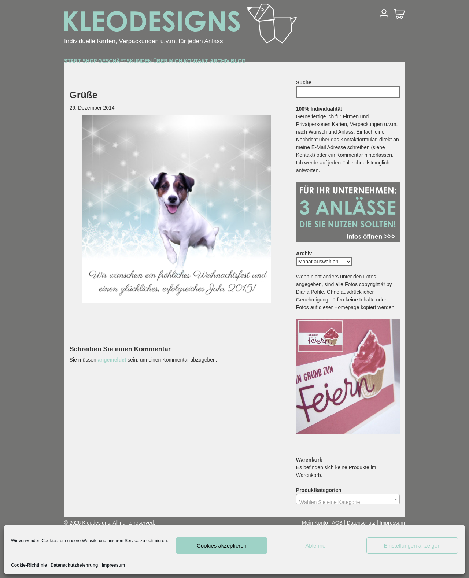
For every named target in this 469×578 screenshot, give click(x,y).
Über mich (248, 62)
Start (82, 62)
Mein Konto (315, 523)
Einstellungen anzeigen (412, 545)
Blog (381, 62)
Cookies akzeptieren (222, 545)
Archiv (343, 63)
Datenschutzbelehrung (74, 565)
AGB (337, 523)
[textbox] (347, 502)
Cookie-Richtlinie (29, 565)
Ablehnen (316, 545)
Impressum (113, 565)
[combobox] (348, 499)
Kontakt (298, 63)
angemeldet (112, 360)
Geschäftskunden (178, 63)
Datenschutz (361, 523)
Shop (118, 62)
